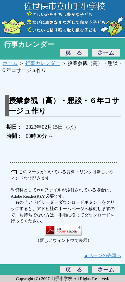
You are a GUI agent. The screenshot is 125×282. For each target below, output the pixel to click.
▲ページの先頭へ (102, 255)
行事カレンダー (42, 63)
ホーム (10, 63)
